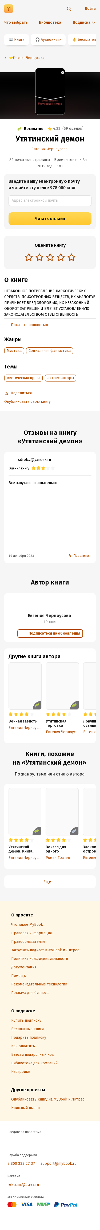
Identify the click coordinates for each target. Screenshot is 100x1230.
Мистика (14, 350)
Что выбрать (16, 22)
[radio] (29, 257)
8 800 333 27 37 (21, 1163)
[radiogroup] (50, 258)
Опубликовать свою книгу (27, 401)
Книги (19, 39)
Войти (90, 8)
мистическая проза (23, 378)
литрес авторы (60, 378)
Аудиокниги (51, 39)
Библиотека (50, 22)
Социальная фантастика (50, 350)
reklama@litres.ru (23, 1184)
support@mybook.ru (59, 1163)
